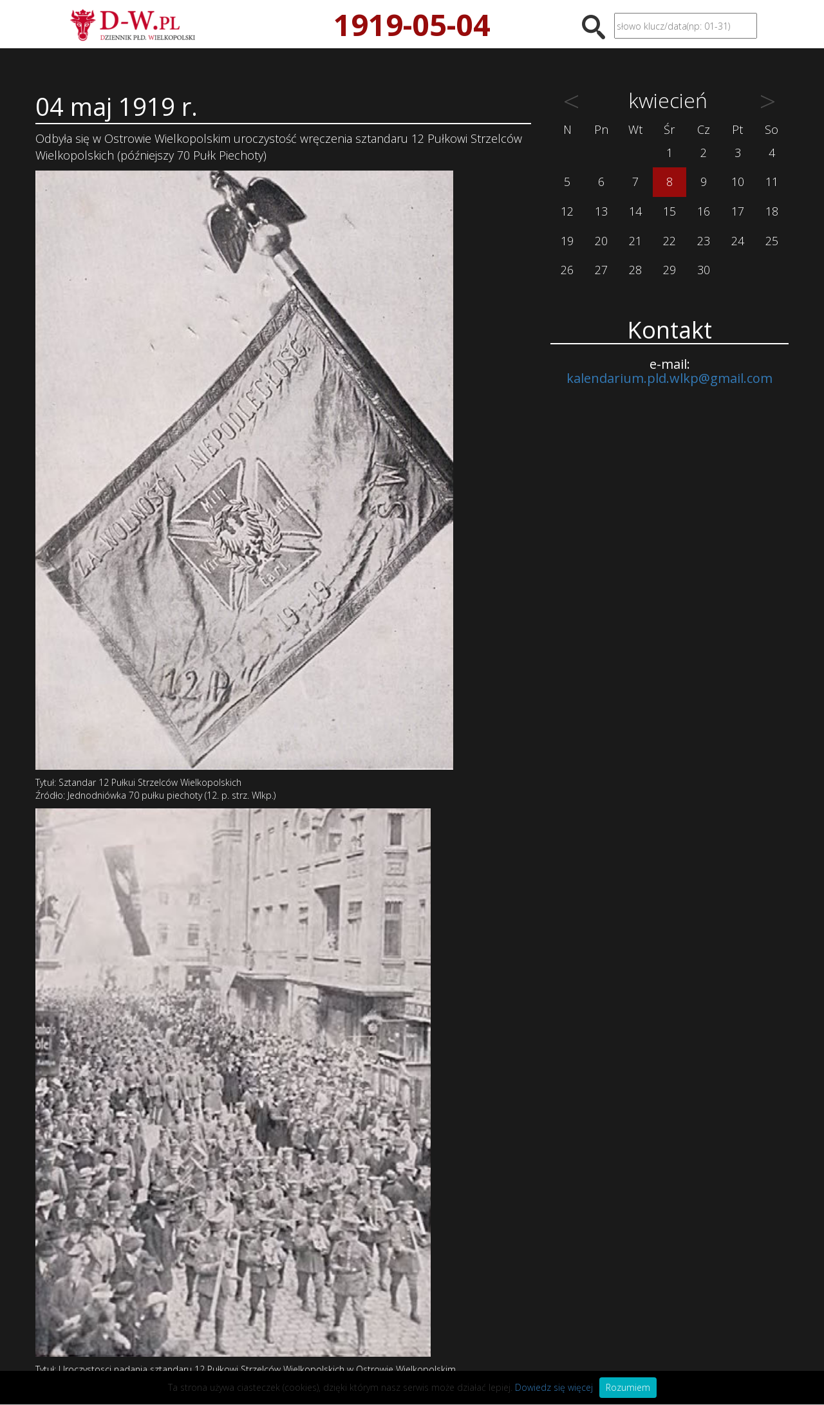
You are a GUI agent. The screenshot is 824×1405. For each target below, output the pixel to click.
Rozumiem (628, 1387)
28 (635, 269)
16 (703, 211)
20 (601, 240)
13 (601, 211)
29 (669, 269)
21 (635, 240)
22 (669, 240)
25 (771, 240)
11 (771, 181)
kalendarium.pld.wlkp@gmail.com (669, 378)
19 (567, 240)
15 (669, 211)
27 (601, 269)
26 (567, 269)
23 (703, 240)
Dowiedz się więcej (554, 1387)
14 (635, 211)
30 (703, 269)
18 (771, 211)
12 (567, 211)
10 (737, 181)
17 (737, 211)
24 (737, 240)
